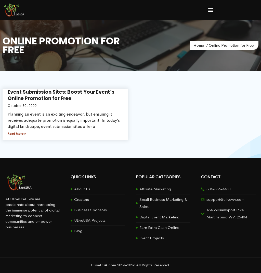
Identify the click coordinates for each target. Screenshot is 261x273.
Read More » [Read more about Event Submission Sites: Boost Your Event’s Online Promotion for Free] (17, 134)
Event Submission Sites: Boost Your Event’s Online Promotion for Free (61, 95)
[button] (210, 10)
